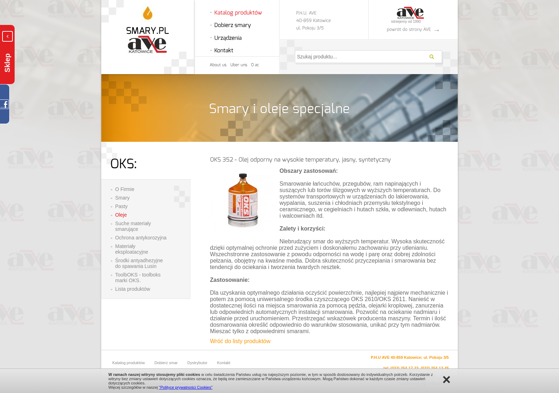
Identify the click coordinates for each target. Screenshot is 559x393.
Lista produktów (132, 289)
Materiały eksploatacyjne (131, 249)
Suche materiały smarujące (133, 226)
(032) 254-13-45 (435, 368)
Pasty (121, 206)
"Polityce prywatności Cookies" (185, 387)
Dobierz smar (166, 363)
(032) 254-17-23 (404, 368)
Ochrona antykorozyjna (140, 238)
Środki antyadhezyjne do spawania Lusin (139, 263)
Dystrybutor (197, 363)
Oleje (121, 215)
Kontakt (223, 363)
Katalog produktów (128, 363)
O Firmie (124, 189)
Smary (122, 198)
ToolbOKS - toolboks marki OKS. (138, 277)
